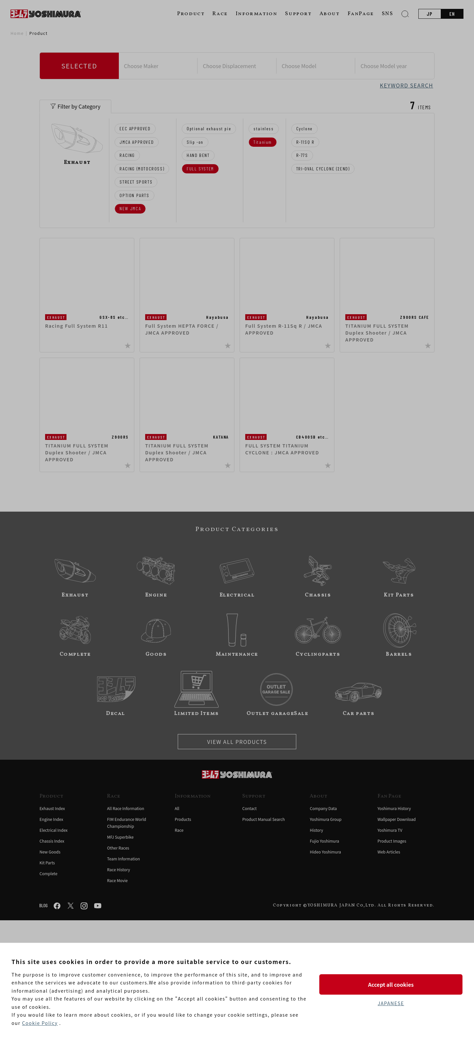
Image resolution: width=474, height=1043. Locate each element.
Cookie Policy (40, 1023)
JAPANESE (391, 1003)
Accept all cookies (390, 984)
